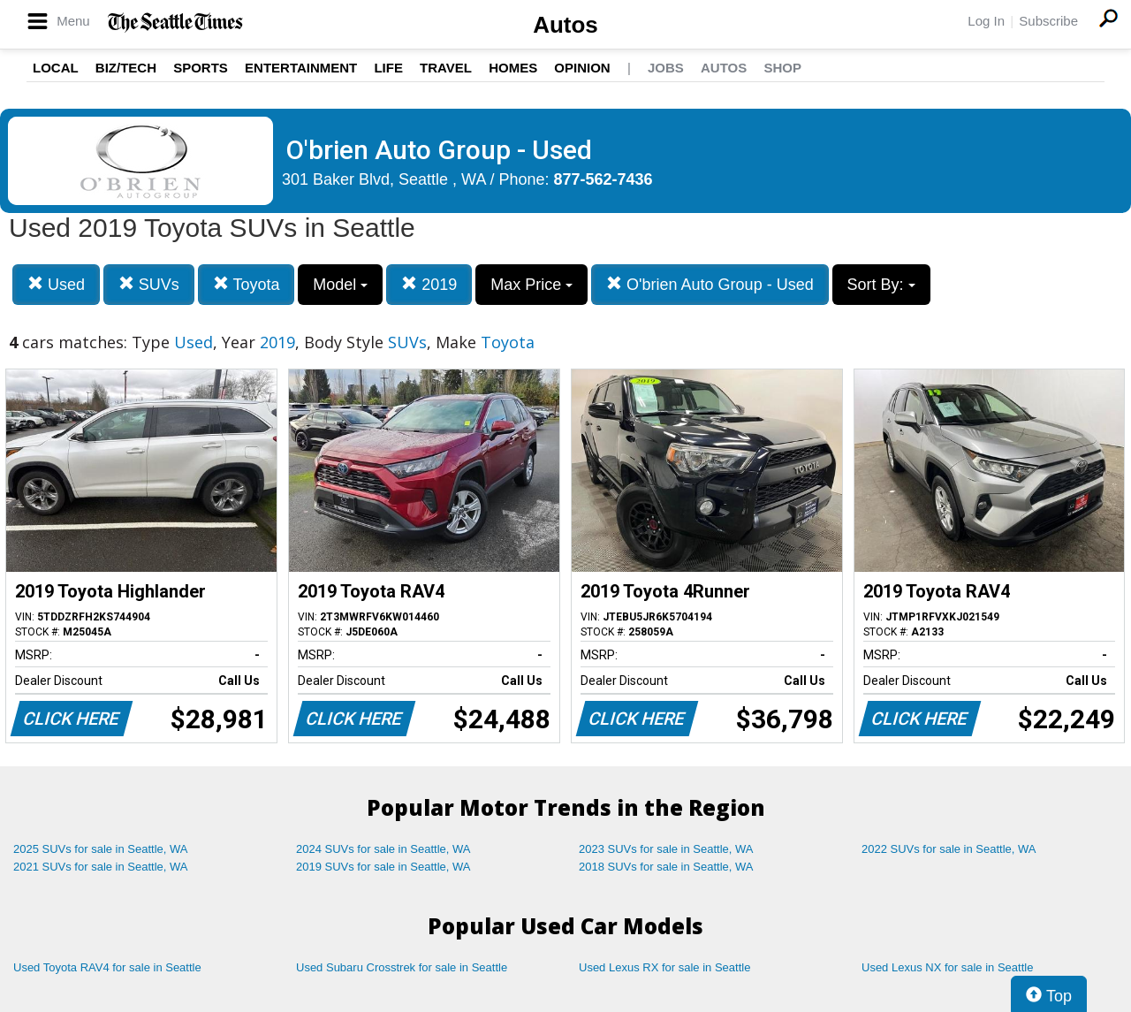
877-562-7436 (603, 179)
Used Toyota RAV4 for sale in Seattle (107, 967)
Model (340, 284)
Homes (513, 67)
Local (56, 67)
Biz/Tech (125, 67)
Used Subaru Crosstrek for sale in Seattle (401, 967)
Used (56, 284)
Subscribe (1048, 20)
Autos (565, 24)
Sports (200, 67)
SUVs (148, 284)
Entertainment (301, 67)
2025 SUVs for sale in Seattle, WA (100, 849)
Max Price (531, 284)
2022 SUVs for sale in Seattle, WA (949, 849)
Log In (986, 20)
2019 (429, 284)
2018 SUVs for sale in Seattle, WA (666, 866)
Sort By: (881, 284)
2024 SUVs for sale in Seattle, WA (383, 849)
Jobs (666, 67)
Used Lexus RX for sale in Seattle (664, 967)
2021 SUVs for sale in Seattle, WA (100, 866)
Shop (782, 67)
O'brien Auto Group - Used (710, 284)
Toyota (246, 284)
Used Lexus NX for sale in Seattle (947, 967)
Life (388, 67)
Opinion (582, 67)
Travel (446, 67)
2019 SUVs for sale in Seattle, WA (383, 866)
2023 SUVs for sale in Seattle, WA (666, 849)
